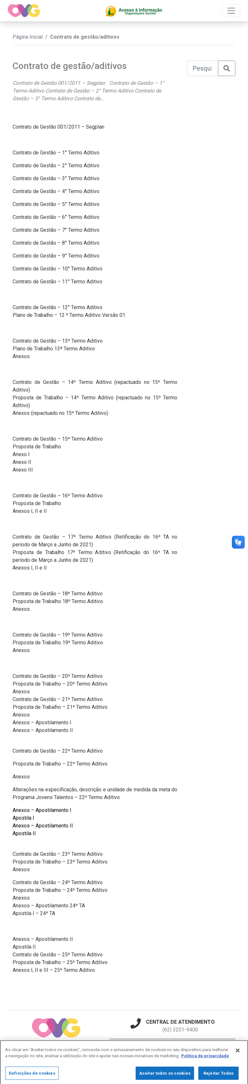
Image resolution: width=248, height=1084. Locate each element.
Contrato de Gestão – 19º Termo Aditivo (58, 635)
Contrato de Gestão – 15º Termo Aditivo (58, 439)
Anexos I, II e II (30, 511)
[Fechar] (238, 1054)
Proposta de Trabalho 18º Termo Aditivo (58, 601)
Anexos (21, 356)
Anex (18, 898)
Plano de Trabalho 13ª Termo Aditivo (54, 349)
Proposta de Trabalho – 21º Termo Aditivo (60, 707)
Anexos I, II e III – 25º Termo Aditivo (54, 970)
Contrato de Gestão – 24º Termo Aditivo (58, 882)
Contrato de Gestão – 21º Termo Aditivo (58, 699)
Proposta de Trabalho (37, 447)
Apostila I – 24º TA (34, 913)
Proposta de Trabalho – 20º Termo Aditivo (60, 684)
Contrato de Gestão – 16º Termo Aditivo (58, 496)
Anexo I (21, 454)
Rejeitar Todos (218, 1077)
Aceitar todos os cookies (165, 1077)
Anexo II (22, 462)
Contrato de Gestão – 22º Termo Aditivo (58, 751)
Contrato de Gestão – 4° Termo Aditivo (56, 191)
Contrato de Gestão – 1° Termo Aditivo (56, 153)
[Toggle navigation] (231, 10)
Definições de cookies (32, 1077)
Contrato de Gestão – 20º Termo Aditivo (58, 676)
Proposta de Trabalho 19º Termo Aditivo (58, 643)
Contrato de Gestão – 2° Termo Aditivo (56, 165)
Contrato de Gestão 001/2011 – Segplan (58, 127)
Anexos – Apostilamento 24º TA (49, 906)
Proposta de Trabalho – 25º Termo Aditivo (60, 962)
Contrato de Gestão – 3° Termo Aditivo (56, 178)
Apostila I (23, 818)
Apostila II (24, 833)
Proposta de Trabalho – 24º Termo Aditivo (60, 890)
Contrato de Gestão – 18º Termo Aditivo (58, 594)
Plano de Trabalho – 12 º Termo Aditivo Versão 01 (69, 315)
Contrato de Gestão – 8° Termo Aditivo (56, 243)
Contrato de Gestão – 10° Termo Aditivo (57, 269)
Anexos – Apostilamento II (43, 730)
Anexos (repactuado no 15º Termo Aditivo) (60, 413)
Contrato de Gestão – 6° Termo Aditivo (56, 217)
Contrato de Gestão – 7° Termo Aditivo (56, 230)
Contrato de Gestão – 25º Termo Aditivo (58, 955)
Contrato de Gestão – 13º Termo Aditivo (58, 341)
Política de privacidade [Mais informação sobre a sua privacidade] (205, 1060)
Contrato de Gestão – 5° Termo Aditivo (56, 204)
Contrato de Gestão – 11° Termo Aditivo (57, 281)
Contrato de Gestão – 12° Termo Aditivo (57, 307)
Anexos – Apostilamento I (42, 722)
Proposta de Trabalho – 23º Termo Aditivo (60, 862)
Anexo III (23, 470)
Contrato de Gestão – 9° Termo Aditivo (56, 256)
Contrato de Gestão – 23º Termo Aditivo (58, 854)
